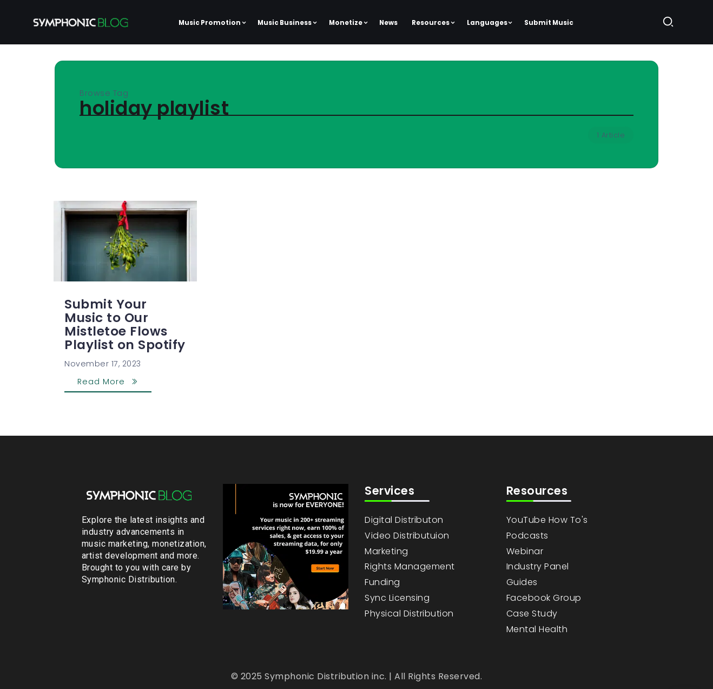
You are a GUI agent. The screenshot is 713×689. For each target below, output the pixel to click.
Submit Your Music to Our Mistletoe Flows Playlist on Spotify (125, 324)
